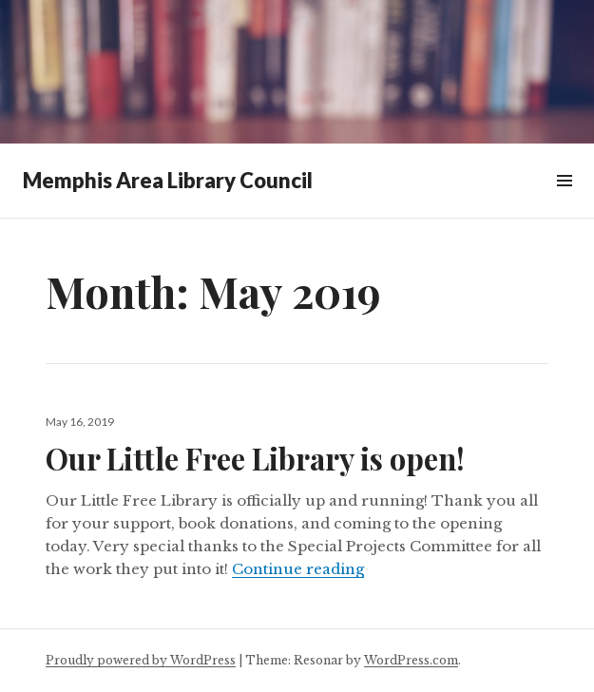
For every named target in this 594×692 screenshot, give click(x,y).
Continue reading (298, 569)
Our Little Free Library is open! (255, 458)
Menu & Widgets (564, 202)
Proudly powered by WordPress (141, 660)
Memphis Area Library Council (168, 180)
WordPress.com (411, 660)
